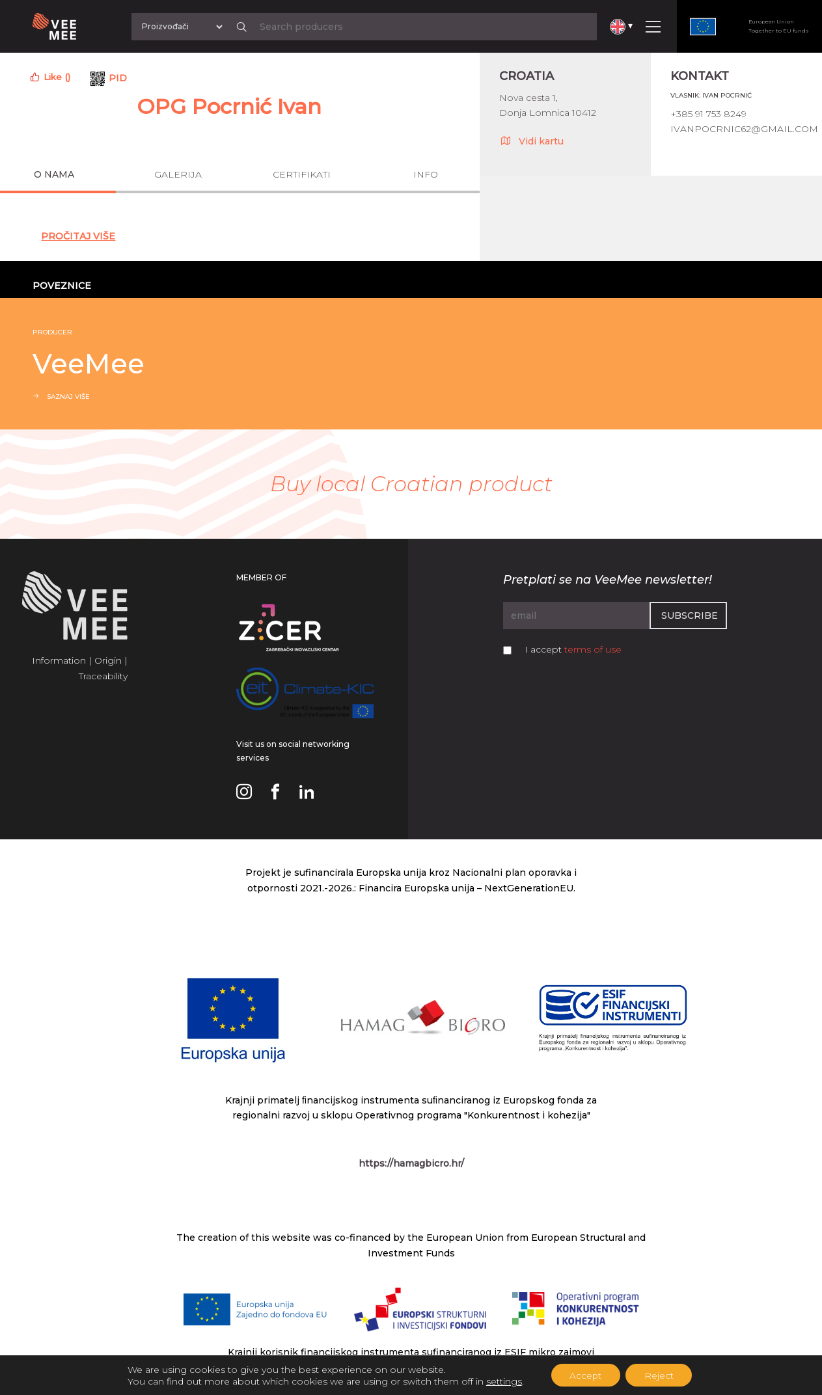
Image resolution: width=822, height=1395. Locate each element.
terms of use (593, 649)
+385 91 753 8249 (708, 114)
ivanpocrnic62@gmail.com (744, 129)
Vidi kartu (531, 140)
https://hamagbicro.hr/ (411, 1163)
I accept (573, 649)
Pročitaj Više (78, 236)
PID (118, 78)
